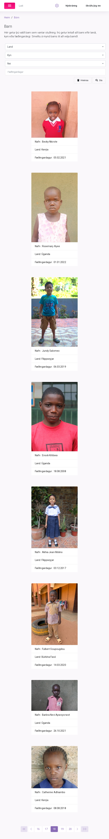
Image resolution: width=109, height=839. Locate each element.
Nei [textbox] (9, 63)
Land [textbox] (10, 46)
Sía (99, 80)
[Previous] (24, 829)
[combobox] (55, 46)
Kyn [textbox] (9, 55)
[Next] (77, 829)
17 (46, 829)
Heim (7, 17)
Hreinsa (82, 80)
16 (38, 829)
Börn (16, 17)
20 (70, 829)
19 (62, 829)
